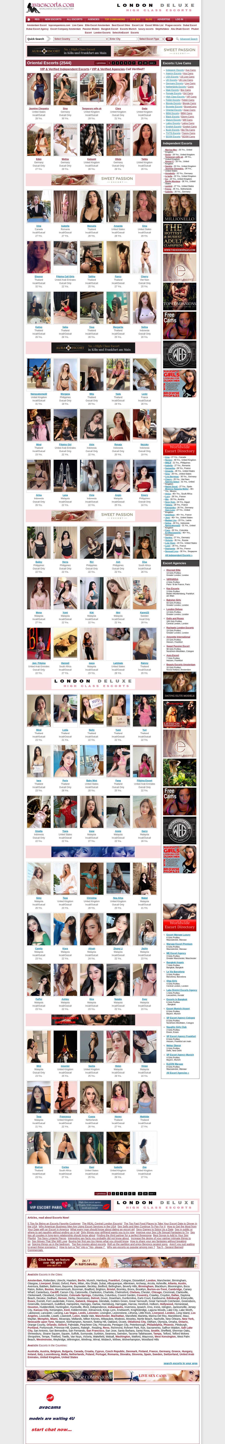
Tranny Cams (188, 133)
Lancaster (46, 1312)
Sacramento (153, 1327)
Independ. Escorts (175, 70)
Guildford (60, 1304)
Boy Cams (186, 90)
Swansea (110, 1333)
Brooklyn (141, 1289)
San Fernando (77, 1330)
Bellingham (115, 1286)
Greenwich (47, 1304)
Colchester (61, 1295)
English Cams (190, 126)
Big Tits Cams (188, 130)
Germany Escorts (174, 83)
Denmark (131, 1351)
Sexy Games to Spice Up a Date (155, 1229)
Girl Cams (188, 93)
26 (145, 63)
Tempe (45, 1336)
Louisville (44, 1315)
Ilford (86, 1307)
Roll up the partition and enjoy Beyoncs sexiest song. (137, 1244)
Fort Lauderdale (55, 1301)
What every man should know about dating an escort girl (102, 1229)
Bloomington (175, 1286)
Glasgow (33, 1283)
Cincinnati (169, 1292)
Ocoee (122, 1321)
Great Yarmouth (138, 1301)
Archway (141, 1283)
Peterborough (138, 1324)
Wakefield (98, 1336)
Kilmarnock (95, 1309)
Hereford (143, 1304)
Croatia (89, 1351)
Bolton (39, 1289)
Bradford (89, 1289)
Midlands (77, 1318)
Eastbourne (158, 1298)
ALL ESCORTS (74, 19)
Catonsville (81, 1292)
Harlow (96, 1304)
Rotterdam (49, 1280)
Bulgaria (67, 1351)
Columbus (110, 1295)
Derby (71, 1298)
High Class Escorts (175, 96)
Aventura (33, 1286)
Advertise (163, 19)
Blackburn (160, 1286)
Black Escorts (173, 116)
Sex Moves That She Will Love (49, 1241)
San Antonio (41, 1330)
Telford (167, 1333)
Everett (41, 1301)
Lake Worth (185, 1309)
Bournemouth (63, 1289)
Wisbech (106, 1339)
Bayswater (80, 1286)
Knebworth (123, 1309)
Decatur (40, 1298)
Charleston (95, 1292)
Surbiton (99, 1333)
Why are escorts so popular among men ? (131, 1247)
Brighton (100, 1289)
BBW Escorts (172, 113)
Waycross (147, 1336)
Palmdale (73, 1324)
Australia (33, 1351)
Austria (44, 1351)
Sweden (157, 1354)
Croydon (165, 1295)
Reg (37, 19)
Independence (98, 1307)
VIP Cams (192, 96)
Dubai (102, 1283)
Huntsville (76, 1307)
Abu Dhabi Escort (180, 29)
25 (140, 63)
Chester (145, 1292)
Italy (40, 1354)
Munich (91, 1280)
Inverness (130, 1307)
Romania (113, 1354)
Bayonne (67, 1286)
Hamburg (101, 1280)
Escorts (135, 32)
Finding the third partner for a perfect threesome (124, 1235)
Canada (78, 1351)
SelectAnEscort (120, 32)
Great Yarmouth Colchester (164, 1301)
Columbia (97, 1295)
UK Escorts (171, 80)
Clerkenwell (34, 1295)
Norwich (87, 1321)
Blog (149, 19)
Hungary (187, 1351)
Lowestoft (65, 1315)
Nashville (159, 1318)
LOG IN (179, 19)
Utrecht (61, 1280)
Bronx (131, 1289)
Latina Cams (188, 123)
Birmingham (179, 1280)
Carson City (67, 1292)
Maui (186, 1315)
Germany (164, 1351)
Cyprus (99, 1351)
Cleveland (48, 1295)
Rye (143, 1327)
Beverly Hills (130, 1286)
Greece (176, 1351)
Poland (90, 1354)
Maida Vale (87, 1315)
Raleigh (85, 1327)
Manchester (164, 1280)
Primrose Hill (61, 1327)
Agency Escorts (173, 73)
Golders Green (119, 1301)
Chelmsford (121, 1292)
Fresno (70, 1301)
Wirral (96, 1339)
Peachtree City (88, 1324)
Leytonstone (120, 1312)
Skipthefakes (162, 29)
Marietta (142, 1315)
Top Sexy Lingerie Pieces (51, 1238)
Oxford (65, 1283)
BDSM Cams (188, 136)
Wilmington (73, 1339)
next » (152, 63)
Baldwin (43, 1286)
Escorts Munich (128, 29)
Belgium (55, 1351)
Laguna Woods (156, 1309)
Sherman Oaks (181, 1330)
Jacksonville (180, 1307)
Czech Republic (115, 1351)
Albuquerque (114, 1283)
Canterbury (42, 1292)
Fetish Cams (188, 100)
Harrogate (121, 1304)
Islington (166, 1307)
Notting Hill (100, 1321)
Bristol (56, 1283)
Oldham (151, 1321)
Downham (115, 1298)
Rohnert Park (131, 1327)
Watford (136, 1336)
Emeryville (187, 1298)
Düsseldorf (138, 1280)
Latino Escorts (173, 123)
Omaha (173, 1321)
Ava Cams (191, 70)
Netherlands (76, 1354)
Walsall (110, 1336)
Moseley (131, 1318)
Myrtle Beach (144, 1318)
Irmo (149, 1307)
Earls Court (144, 1298)
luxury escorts (145, 29)
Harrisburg (108, 1304)
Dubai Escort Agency (37, 29)
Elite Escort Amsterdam (97, 25)
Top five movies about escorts (89, 1244)
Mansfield (130, 1315)
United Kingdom (50, 1357)
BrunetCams (190, 106)
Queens (74, 1327)
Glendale (104, 1301)
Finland (143, 1351)
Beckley (92, 1286)
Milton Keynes (91, 1318)
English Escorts (173, 126)
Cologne (126, 1280)
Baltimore (55, 1286)
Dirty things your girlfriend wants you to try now (107, 1232)
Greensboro (188, 1301)
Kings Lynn (109, 1309)
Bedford (102, 1286)
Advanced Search (189, 39)
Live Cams (77, 25)
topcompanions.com (59, 25)
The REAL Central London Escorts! (102, 1223)
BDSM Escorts (173, 136)
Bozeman (77, 1289)
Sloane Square (51, 1333)
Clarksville (182, 1292)
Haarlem (71, 1280)
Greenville (33, 1304)
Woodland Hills (150, 1339)
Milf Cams (187, 120)
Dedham (52, 1298)
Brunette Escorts (174, 106)
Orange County (36, 1324)
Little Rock (145, 1312)
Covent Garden (126, 1295)
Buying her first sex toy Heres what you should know (99, 1241)
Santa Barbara (126, 1330)
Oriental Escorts (174, 110)
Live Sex (135, 19)
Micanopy (64, 1318)
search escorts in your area (180, 1363)
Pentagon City (120, 1324)
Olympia (162, 1321)
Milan (81, 1283)
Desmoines (83, 1298)
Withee (117, 1339)
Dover (104, 1298)
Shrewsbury (34, 1333)
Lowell (55, 1315)
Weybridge (59, 1339)
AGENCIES (93, 19)
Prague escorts (173, 25)
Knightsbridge (139, 1309)
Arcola (151, 1283)
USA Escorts (172, 77)
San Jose (111, 1330)
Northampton (73, 1321)
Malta (64, 1354)
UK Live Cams (186, 80)
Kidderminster (79, 1309)
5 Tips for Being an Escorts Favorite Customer (54, 1223)
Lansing (58, 1312)
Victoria (87, 1336)
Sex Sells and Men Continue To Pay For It (142, 1226)
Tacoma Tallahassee (140, 1333)
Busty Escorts (173, 130)
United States (69, 1357)
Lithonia (132, 1312)
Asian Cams (189, 110)
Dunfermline (129, 1298)
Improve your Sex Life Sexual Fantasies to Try (162, 1232)
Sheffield (166, 1330)
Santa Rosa (142, 1330)
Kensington (56, 1309)
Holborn (154, 1304)
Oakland (112, 1321)
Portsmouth (46, 1327)
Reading (96, 1327)
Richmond (116, 1327)
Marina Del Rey (157, 1315)
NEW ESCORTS (53, 19)
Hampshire (73, 1304)
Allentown (129, 1283)
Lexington (105, 1312)
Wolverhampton (131, 1339)
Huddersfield (47, 1307)
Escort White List (154, 25)
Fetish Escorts (173, 100)
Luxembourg (52, 1354)
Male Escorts (172, 90)
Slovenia (137, 1354)
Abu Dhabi (91, 1283)
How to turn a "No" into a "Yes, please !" (82, 1247)
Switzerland (171, 1354)
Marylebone (175, 1315)
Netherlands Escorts (176, 86)
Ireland (32, 1354)
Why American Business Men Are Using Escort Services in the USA (77, 1226)
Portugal (101, 1354)
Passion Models (91, 29)
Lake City (172, 1309)
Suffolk (75, 1333)
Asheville (161, 1283)
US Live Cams (187, 77)
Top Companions (115, 19)
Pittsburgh (181, 1324)
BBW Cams (186, 113)
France (153, 1351)
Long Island (183, 1312)
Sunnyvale (86, 1333)
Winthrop (86, 1339)
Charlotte (108, 1292)
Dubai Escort (190, 25)
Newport (60, 1321)
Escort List (137, 25)
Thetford (55, 1336)
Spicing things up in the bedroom (51, 1244)
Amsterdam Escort (37, 25)
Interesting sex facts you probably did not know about (99, 1238)
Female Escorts (173, 93)
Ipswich (141, 1307)
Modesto (120, 1318)
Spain (147, 1354)
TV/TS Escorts (173, 133)
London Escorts (102, 32)
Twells (65, 1336)
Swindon (122, 1333)
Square (65, 1333)
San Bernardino (58, 1330)
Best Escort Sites (121, 25)
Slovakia (125, 1354)
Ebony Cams (187, 116)
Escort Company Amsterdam (65, 29)
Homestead (181, 1304)
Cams (191, 86)
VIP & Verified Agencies (108, 69)
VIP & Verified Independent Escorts (64, 69)
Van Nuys (76, 1336)
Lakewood (34, 1312)
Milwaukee (107, 1318)
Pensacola (105, 1324)
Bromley (121, 1289)
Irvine (157, 1307)
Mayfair (32, 1318)
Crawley (154, 1295)
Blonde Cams (189, 103)
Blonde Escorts (173, 103)
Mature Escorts (173, 120)
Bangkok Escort (109, 29)
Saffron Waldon (171, 1327)
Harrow (132, 1304)
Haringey (85, 1304)
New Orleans (173, 1318)
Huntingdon (62, 1307)
